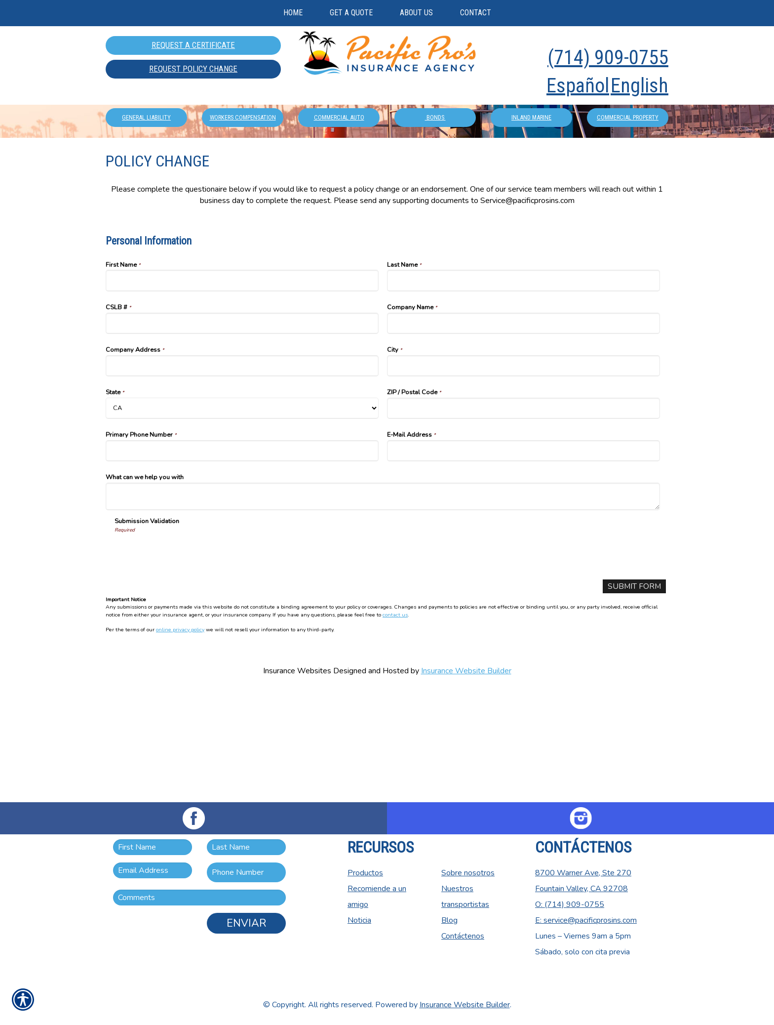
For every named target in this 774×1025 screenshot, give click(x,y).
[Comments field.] (199, 897)
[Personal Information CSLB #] (242, 433)
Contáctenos (462, 936)
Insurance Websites (297, 781)
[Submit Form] (634, 697)
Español (577, 85)
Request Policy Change (193, 69)
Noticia (359, 920)
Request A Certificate (193, 45)
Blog (449, 920)
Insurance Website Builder (466, 781)
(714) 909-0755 (607, 57)
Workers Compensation (243, 200)
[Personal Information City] (523, 476)
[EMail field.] (152, 870)
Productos (365, 872)
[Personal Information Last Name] (523, 390)
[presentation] (190, 663)
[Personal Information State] (242, 518)
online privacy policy (180, 740)
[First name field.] (152, 847)
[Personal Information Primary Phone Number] (242, 561)
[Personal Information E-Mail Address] (523, 561)
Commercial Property (627, 200)
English (639, 85)
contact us (395, 725)
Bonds (435, 200)
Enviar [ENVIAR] (246, 923)
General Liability (146, 200)
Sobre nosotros (468, 872)
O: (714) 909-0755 (569, 904)
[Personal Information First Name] (242, 390)
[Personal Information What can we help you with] (383, 606)
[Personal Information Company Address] (242, 476)
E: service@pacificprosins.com (586, 920)
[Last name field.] (246, 847)
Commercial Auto (339, 200)
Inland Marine (531, 200)
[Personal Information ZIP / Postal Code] (523, 518)
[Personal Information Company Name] (523, 433)
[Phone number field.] (246, 872)
